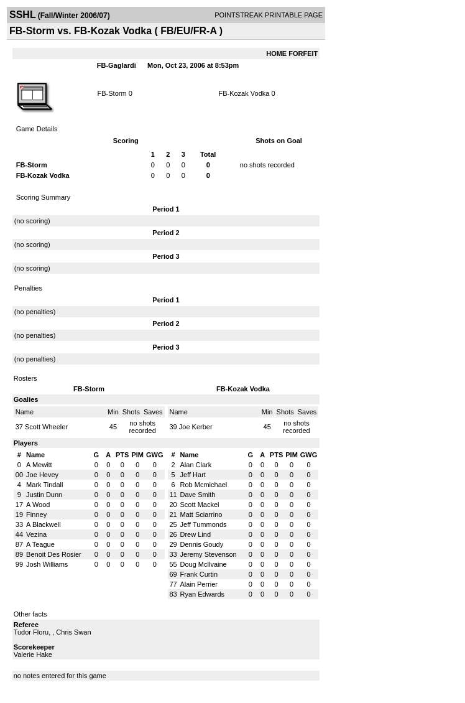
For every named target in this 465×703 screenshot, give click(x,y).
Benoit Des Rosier (53, 554)
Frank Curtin (199, 574)
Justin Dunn (44, 494)
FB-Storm (112, 93)
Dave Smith (198, 494)
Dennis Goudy (202, 544)
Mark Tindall (44, 484)
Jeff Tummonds (203, 524)
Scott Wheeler (46, 427)
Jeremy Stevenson (208, 554)
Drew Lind (195, 534)
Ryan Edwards (202, 594)
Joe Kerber (196, 427)
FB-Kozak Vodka (243, 93)
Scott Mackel (199, 504)
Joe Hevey (42, 474)
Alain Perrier (199, 584)
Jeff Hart (193, 474)
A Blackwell (43, 524)
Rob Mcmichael (204, 484)
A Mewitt (39, 464)
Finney (36, 514)
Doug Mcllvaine (203, 564)
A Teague (40, 544)
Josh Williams (47, 564)
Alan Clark (196, 464)
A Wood (38, 504)
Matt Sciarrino (201, 514)
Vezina (36, 534)
